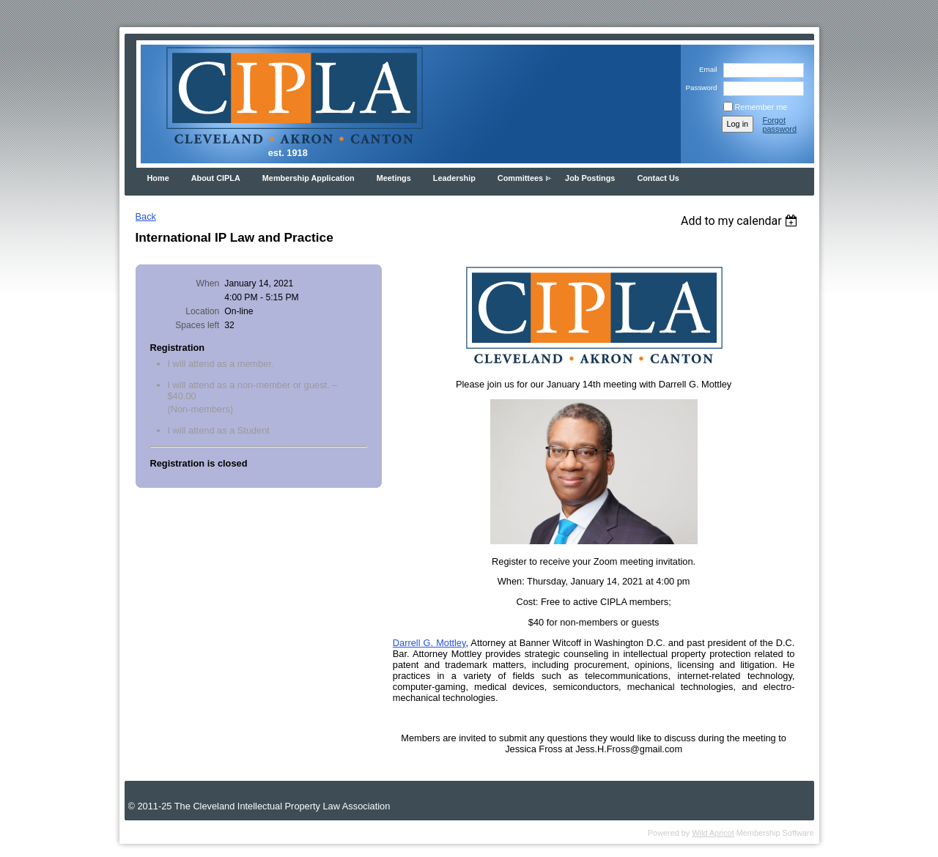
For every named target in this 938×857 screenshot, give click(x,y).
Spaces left (197, 325)
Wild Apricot (713, 832)
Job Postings (590, 178)
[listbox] (741, 221)
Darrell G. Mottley (429, 642)
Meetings (394, 178)
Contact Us (658, 178)
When (208, 283)
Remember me (761, 107)
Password (699, 88)
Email (706, 69)
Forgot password (780, 124)
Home (158, 178)
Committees (520, 178)
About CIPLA (215, 178)
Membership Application (308, 178)
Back (146, 216)
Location (202, 311)
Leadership (454, 178)
